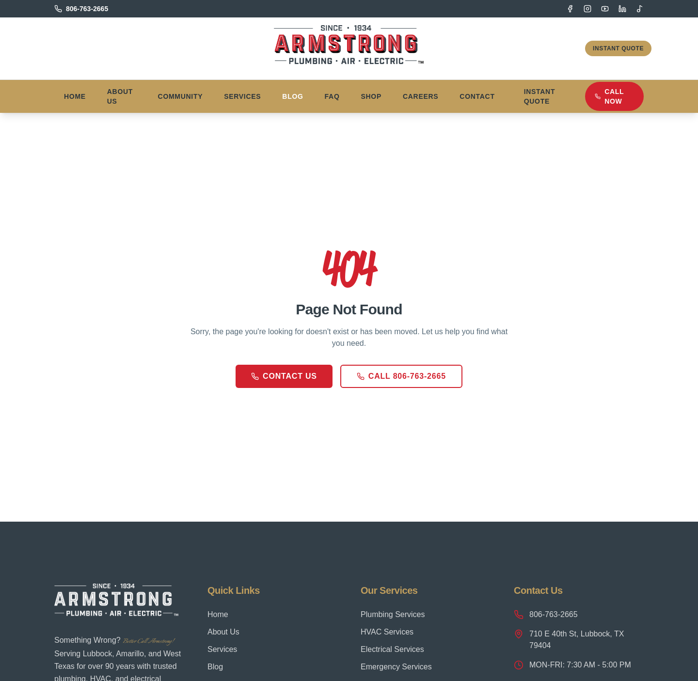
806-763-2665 (546, 614)
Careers (420, 96)
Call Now (609, 96)
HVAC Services (387, 632)
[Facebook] (570, 9)
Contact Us (284, 376)
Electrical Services (392, 649)
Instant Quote (618, 48)
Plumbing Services (393, 614)
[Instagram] (587, 9)
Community (180, 96)
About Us (120, 96)
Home (75, 96)
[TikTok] (640, 9)
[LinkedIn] (622, 9)
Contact (477, 96)
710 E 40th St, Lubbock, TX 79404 (569, 639)
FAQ (332, 96)
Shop (371, 96)
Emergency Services (396, 667)
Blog (292, 96)
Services (242, 96)
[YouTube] (605, 9)
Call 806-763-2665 (401, 376)
